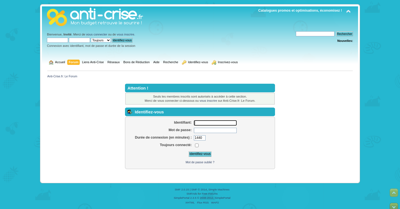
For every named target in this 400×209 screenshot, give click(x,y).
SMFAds (192, 193)
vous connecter (96, 34)
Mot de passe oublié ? (200, 162)
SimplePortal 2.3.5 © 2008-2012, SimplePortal (202, 197)
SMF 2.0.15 (182, 189)
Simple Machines (218, 189)
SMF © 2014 (199, 189)
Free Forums (210, 193)
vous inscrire (125, 34)
